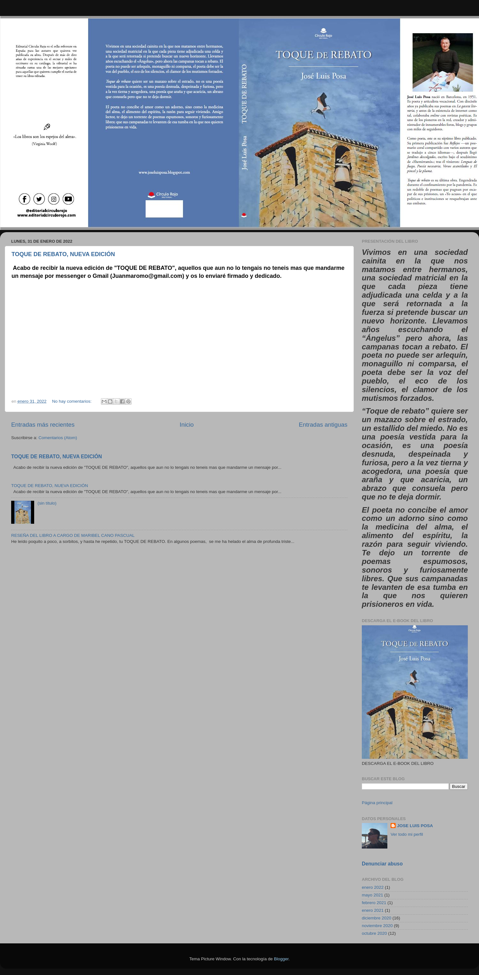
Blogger (281, 958)
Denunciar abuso (382, 863)
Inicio (187, 424)
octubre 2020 (374, 933)
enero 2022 (373, 887)
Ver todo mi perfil (407, 834)
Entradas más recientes (42, 424)
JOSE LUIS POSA (415, 825)
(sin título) (46, 503)
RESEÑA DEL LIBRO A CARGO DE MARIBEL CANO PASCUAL (73, 535)
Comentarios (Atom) (58, 437)
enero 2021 (373, 910)
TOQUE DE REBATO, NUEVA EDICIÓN (63, 254)
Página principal (377, 802)
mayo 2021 (372, 895)
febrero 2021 (374, 902)
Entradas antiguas (323, 424)
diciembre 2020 (376, 918)
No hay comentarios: (72, 401)
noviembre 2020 (377, 925)
